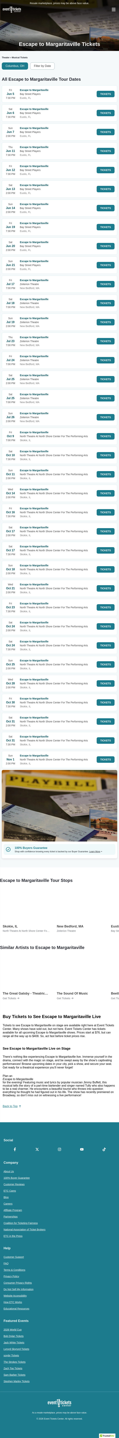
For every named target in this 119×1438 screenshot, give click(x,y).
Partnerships (11, 1216)
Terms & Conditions (14, 1269)
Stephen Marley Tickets (17, 1381)
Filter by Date (42, 65)
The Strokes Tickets (15, 1362)
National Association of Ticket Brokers (24, 1229)
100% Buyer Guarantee (17, 1177)
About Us (9, 1171)
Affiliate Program (13, 1210)
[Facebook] (15, 1150)
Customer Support (14, 1257)
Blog (6, 1197)
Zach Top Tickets (13, 1368)
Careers (8, 1203)
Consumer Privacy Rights (18, 1282)
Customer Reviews (14, 1184)
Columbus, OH (15, 65)
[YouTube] (82, 1150)
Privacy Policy (11, 1276)
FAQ (6, 1263)
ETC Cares (10, 1190)
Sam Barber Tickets (14, 1374)
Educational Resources (16, 1308)
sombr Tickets (11, 1355)
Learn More (95, 851)
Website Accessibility (15, 1295)
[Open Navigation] (113, 9)
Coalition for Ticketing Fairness (21, 1223)
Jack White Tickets (14, 1342)
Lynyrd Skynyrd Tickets (16, 1349)
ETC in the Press (13, 1236)
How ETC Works (13, 1302)
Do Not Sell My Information (18, 1289)
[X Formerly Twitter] (37, 1150)
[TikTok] (104, 1150)
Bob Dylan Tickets (14, 1336)
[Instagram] (59, 1150)
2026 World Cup (13, 1329)
